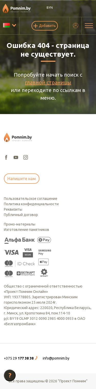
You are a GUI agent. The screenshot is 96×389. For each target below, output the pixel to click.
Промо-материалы (19, 224)
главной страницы (48, 82)
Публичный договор (21, 215)
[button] (21, 358)
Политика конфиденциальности (31, 204)
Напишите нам (21, 178)
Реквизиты (13, 209)
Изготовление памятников (26, 230)
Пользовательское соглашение (30, 199)
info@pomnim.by (56, 358)
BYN (50, 7)
